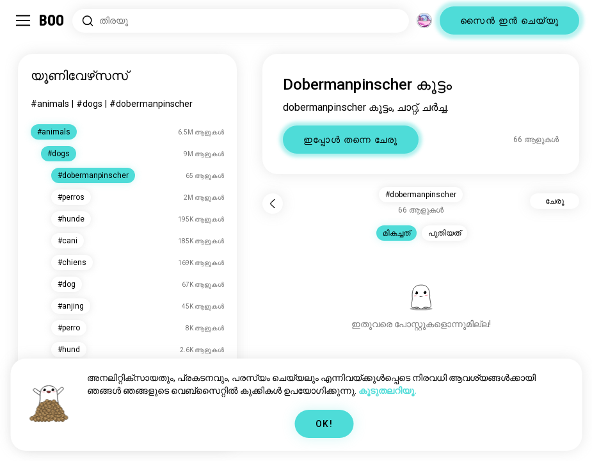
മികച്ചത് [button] (396, 233)
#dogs (89, 104)
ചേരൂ (554, 201)
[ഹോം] (52, 20)
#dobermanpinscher (151, 104)
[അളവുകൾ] (424, 20)
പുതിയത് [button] (444, 233)
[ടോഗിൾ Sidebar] (23, 20)
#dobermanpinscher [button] (420, 194)
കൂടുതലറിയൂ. (387, 390)
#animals (50, 104)
